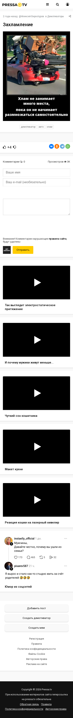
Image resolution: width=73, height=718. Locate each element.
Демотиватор (28, 126)
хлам (49, 126)
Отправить (23, 249)
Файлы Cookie (36, 653)
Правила (36, 643)
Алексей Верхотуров (32, 16)
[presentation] (32, 225)
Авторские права (36, 659)
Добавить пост (36, 608)
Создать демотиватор (37, 617)
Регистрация (36, 638)
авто (41, 126)
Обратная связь (29, 704)
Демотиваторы (55, 16)
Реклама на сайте (36, 664)
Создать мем (36, 627)
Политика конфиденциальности (37, 648)
